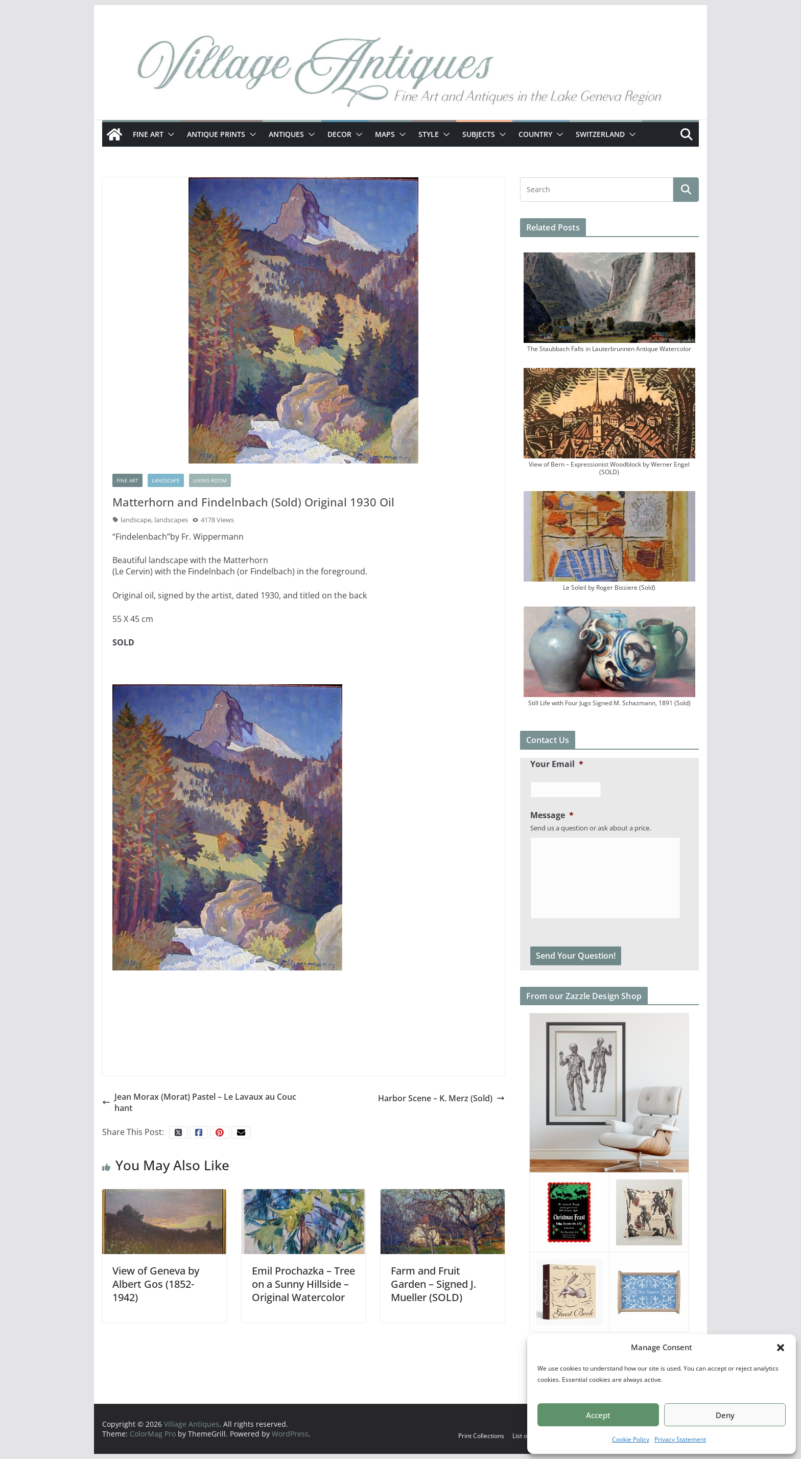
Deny (725, 1415)
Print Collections (481, 1435)
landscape (136, 519)
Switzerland (600, 134)
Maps (385, 134)
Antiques (286, 134)
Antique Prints (216, 134)
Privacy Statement (680, 1439)
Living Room (210, 480)
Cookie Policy (630, 1439)
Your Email (556, 764)
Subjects (478, 134)
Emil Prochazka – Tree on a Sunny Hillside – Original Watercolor (303, 1284)
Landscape (166, 480)
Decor (339, 134)
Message (552, 815)
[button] (780, 1347)
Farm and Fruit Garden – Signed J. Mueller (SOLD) (433, 1284)
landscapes (171, 519)
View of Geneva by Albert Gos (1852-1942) (155, 1284)
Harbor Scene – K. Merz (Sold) (441, 1098)
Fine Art (148, 134)
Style (428, 134)
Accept (598, 1415)
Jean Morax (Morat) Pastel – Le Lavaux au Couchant (199, 1102)
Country (535, 134)
